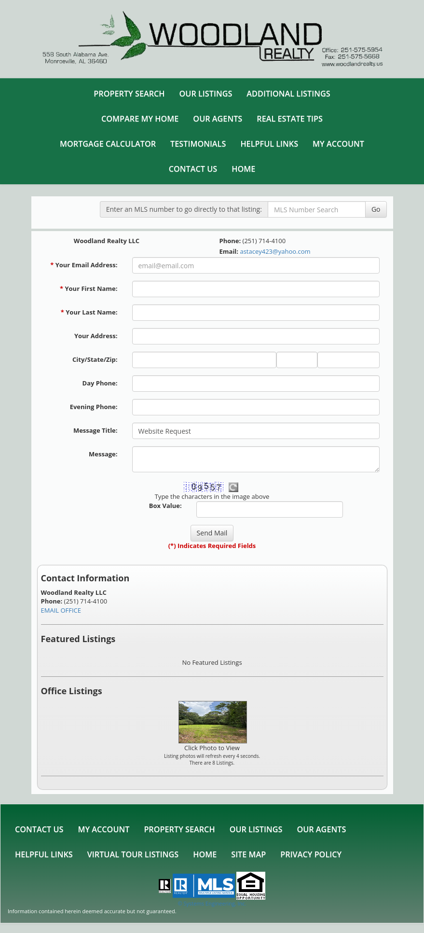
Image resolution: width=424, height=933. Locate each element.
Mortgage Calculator (108, 143)
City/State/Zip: (94, 359)
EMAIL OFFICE (61, 610)
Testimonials (198, 143)
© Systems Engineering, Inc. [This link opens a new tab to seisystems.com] (212, 903)
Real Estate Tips (290, 118)
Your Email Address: (83, 265)
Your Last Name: (89, 312)
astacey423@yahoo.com (275, 251)
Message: (103, 454)
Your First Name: (89, 288)
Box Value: (165, 505)
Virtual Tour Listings (132, 854)
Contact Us (193, 169)
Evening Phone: (94, 406)
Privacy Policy (311, 854)
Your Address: (96, 335)
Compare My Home (139, 118)
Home (243, 169)
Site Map (248, 854)
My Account (338, 143)
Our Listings (206, 93)
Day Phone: (100, 383)
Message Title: (95, 430)
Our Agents (217, 118)
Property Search (129, 93)
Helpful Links (269, 143)
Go (376, 209)
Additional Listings (288, 93)
